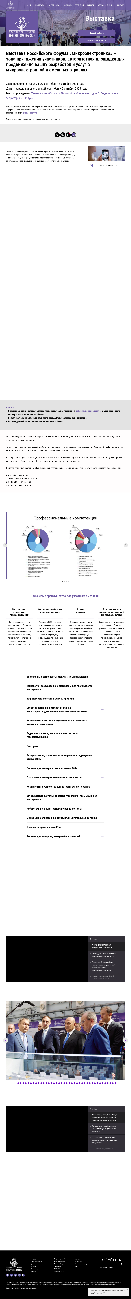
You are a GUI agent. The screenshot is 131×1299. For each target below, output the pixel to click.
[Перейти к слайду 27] (82, 1083)
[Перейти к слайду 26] (79, 1083)
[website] (73, 134)
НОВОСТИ (90, 5)
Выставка (33, 1266)
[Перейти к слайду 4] (68, 581)
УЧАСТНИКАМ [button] (54, 5)
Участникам (57, 1266)
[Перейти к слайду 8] (33, 1083)
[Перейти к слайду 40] (115, 1083)
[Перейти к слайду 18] (59, 1083)
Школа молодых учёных (37, 1269)
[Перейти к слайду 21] (67, 1083)
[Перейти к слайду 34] (100, 1083)
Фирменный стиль (59, 1271)
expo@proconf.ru (30, 113)
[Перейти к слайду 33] (97, 1083)
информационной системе (88, 411)
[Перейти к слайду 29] (87, 1083)
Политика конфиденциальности (83, 1264)
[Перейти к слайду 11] (41, 1083)
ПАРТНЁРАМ (79, 5)
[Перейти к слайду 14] (49, 1083)
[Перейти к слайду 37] (107, 1083)
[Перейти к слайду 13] (46, 1083)
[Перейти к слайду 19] (61, 1083)
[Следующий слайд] (126, 545)
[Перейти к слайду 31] (92, 1083)
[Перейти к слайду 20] (64, 1083)
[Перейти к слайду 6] (28, 1083)
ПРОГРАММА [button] (39, 5)
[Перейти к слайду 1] (62, 581)
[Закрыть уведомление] (127, 1289)
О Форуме (33, 1259)
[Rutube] (68, 134)
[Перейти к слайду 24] (74, 1083)
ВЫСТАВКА (68, 5)
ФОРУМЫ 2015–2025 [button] (105, 5)
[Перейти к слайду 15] (51, 1083)
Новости (77, 1259)
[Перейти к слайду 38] (110, 1083)
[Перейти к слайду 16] (54, 1083)
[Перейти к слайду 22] (69, 1083)
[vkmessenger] (62, 134)
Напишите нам (108, 1267)
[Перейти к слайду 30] (90, 1083)
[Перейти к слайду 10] (38, 1083)
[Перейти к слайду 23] (72, 1083)
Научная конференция (36, 1261)
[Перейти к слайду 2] (64, 581)
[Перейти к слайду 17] (56, 1083)
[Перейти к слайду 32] (95, 1083)
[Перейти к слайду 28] (84, 1083)
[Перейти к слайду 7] (31, 1083)
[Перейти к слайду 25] (77, 1083)
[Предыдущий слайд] (5, 545)
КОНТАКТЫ (121, 5)
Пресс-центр (78, 1261)
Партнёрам (57, 1269)
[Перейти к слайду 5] (26, 1083)
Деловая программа (36, 1264)
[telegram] (57, 134)
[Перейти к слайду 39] (113, 1083)
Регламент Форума (59, 1264)
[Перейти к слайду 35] (102, 1083)
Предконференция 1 (59, 1259)
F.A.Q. (76, 1266)
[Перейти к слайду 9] (36, 1083)
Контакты (33, 1271)
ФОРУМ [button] (28, 5)
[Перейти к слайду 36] (105, 1083)
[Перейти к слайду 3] (66, 581)
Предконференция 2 (59, 1261)
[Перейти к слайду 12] (44, 1083)
